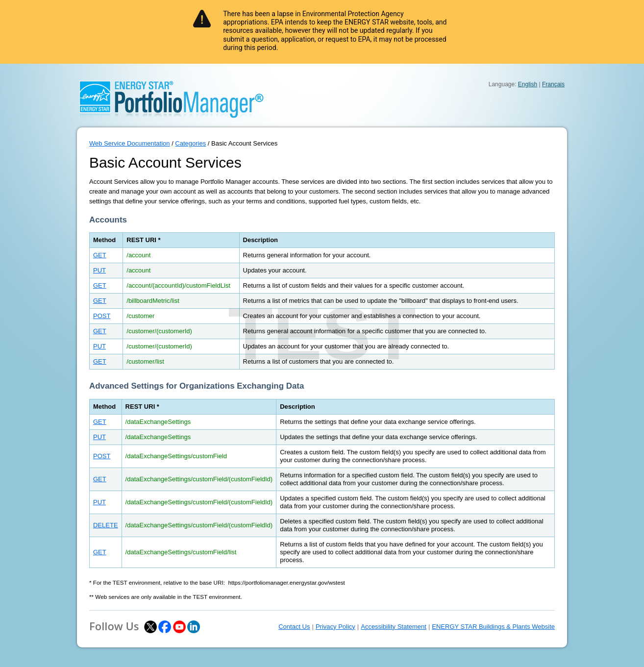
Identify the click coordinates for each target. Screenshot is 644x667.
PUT (99, 270)
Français (553, 84)
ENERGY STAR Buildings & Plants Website (493, 626)
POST (101, 316)
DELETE (105, 525)
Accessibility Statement (393, 626)
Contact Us (294, 626)
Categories (190, 143)
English (527, 84)
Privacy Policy (335, 626)
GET (99, 255)
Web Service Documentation (129, 143)
